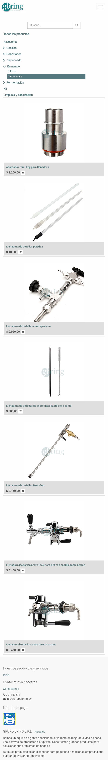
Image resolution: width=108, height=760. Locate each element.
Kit (5, 89)
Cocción (11, 48)
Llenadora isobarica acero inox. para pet (31, 644)
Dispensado (13, 60)
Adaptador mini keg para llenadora (27, 167)
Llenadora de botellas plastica (24, 246)
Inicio (6, 675)
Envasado (13, 66)
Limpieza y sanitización (18, 95)
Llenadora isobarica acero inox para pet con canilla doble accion (45, 565)
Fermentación (15, 82)
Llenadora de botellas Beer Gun (25, 485)
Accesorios (10, 42)
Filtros (12, 71)
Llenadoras (15, 76)
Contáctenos (11, 689)
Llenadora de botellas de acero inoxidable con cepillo (38, 405)
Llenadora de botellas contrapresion (28, 326)
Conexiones (13, 54)
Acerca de (39, 731)
